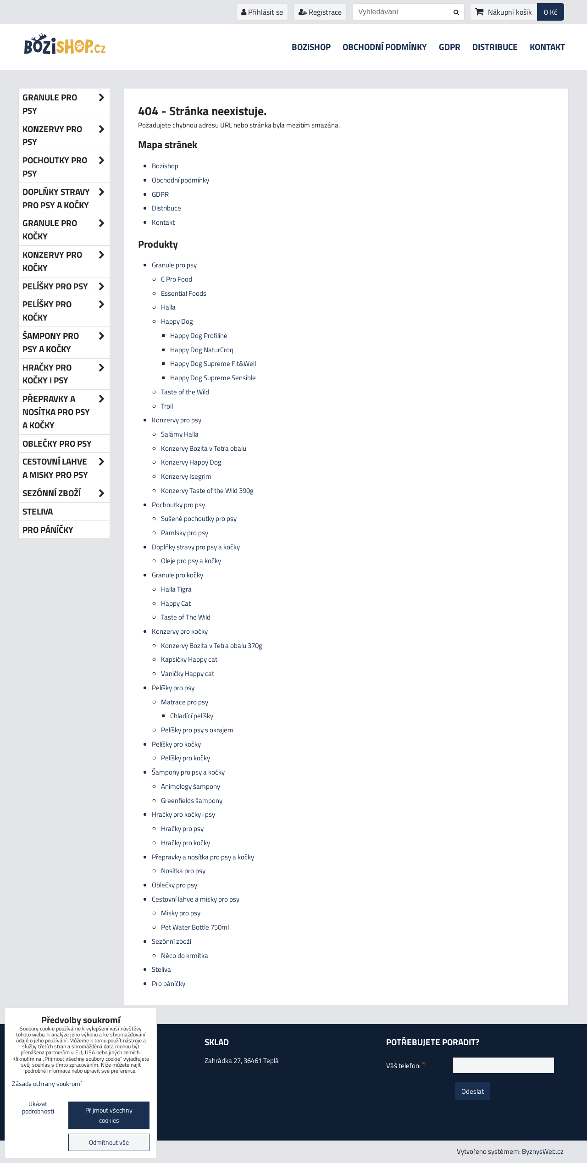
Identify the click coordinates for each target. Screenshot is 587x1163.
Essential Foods (183, 293)
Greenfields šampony (191, 800)
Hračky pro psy (182, 828)
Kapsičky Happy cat (189, 659)
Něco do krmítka (184, 955)
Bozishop (311, 46)
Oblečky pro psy (174, 885)
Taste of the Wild (185, 392)
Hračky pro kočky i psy (183, 814)
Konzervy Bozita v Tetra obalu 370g (211, 645)
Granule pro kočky (177, 575)
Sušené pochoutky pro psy (199, 518)
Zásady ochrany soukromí (47, 1084)
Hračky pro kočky (185, 842)
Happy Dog (177, 321)
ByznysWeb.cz (543, 1151)
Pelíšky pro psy (173, 687)
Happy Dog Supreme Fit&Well (213, 363)
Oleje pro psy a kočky (191, 560)
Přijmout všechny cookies (109, 1115)
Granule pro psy (174, 265)
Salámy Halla (180, 434)
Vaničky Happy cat (187, 673)
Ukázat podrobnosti (38, 1108)
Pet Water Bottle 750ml (195, 927)
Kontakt (547, 46)
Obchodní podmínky (385, 46)
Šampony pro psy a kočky (188, 772)
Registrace (320, 11)
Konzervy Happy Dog (191, 462)
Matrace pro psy (184, 702)
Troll (167, 406)
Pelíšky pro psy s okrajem (197, 730)
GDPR (449, 46)
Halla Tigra (176, 589)
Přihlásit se (262, 11)
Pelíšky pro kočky (176, 744)
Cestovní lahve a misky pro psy (195, 899)
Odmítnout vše (109, 1142)
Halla (168, 307)
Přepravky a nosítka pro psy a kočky (203, 857)
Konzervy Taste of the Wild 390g (207, 490)
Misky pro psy (180, 913)
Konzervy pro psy (176, 420)
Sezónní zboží (171, 941)
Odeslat (472, 1091)
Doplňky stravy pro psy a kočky (196, 547)
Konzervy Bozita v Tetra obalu (203, 448)
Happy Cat (176, 603)
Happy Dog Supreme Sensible (213, 377)
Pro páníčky (168, 983)
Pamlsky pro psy (184, 532)
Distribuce (495, 46)
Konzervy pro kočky (180, 631)
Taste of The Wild (185, 617)
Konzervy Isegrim (186, 476)
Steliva (161, 969)
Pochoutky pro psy (178, 504)
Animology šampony (190, 786)
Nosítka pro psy (183, 870)
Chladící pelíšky (191, 715)
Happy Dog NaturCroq (201, 349)
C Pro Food (176, 279)
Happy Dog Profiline (198, 335)
